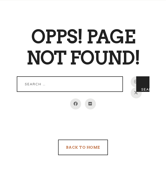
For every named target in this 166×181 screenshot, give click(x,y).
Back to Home (83, 147)
